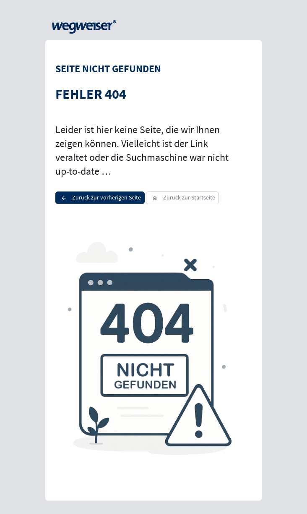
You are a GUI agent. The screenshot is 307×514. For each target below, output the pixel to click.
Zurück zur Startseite (182, 197)
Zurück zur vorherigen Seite (100, 197)
